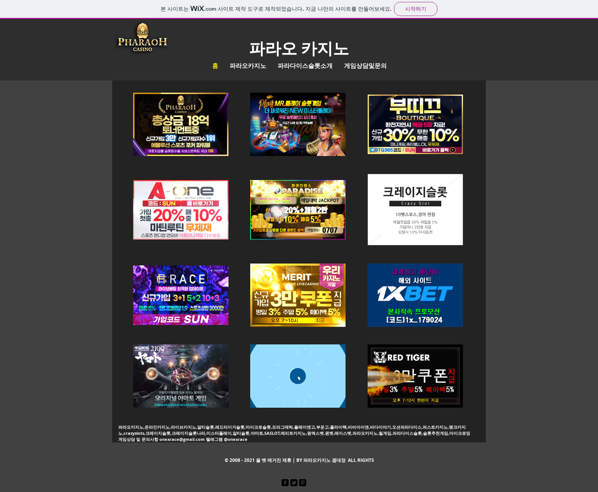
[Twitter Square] (293, 482)
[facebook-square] (285, 482)
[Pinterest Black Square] (302, 482)
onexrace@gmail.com (182, 439)
